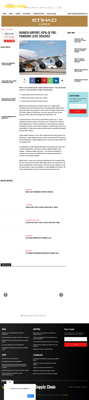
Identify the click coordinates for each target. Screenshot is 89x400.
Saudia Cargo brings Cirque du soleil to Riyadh (15, 370)
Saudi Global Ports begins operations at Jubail (9, 81)
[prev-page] (68, 88)
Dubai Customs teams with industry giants (81, 70)
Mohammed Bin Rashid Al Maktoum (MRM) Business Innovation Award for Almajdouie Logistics (14, 366)
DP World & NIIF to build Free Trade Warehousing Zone (12, 374)
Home (2, 29)
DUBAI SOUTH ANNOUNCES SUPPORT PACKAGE (8, 64)
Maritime (29, 204)
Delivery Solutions (32, 220)
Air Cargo (10, 29)
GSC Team (11, 37)
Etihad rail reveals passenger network (44, 370)
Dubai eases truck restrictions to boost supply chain (80, 40)
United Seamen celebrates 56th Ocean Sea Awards (45, 345)
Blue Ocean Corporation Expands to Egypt (45, 373)
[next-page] (72, 88)
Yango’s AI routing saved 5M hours (43, 367)
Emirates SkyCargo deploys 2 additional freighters (79, 60)
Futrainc (65, 395)
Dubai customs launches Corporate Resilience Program (80, 50)
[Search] (59, 7)
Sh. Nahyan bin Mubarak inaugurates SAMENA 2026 (42, 253)
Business (29, 189)
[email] (77, 106)
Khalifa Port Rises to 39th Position (43, 349)
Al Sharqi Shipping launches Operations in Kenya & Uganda (45, 338)
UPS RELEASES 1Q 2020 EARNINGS (12, 361)
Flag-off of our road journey (10, 358)
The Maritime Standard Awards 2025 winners (46, 341)
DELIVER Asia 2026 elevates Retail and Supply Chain (9, 99)
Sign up (77, 111)
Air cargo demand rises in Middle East (9, 117)
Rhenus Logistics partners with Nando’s (81, 80)
